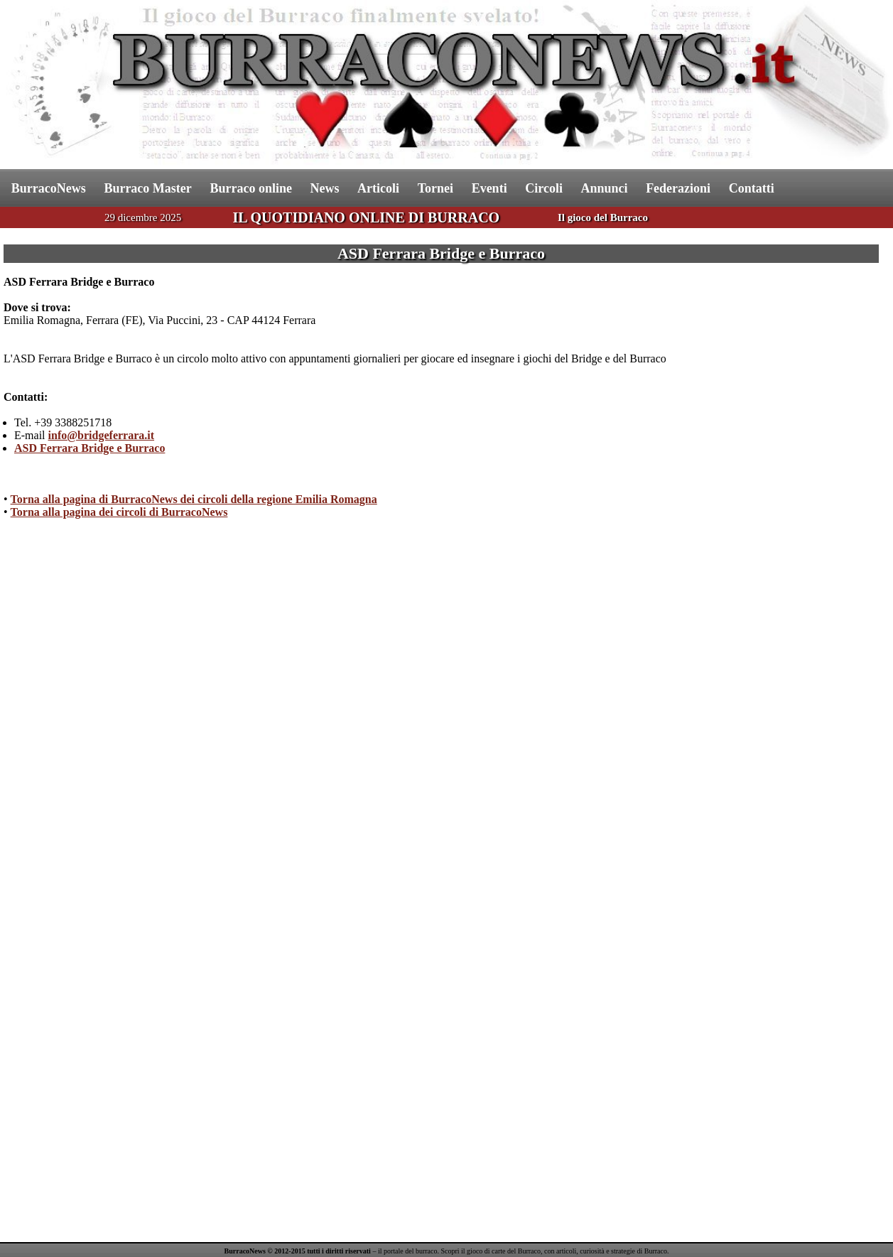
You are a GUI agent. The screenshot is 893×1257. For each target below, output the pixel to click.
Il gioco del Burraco (603, 217)
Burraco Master (147, 188)
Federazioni (678, 188)
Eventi (489, 188)
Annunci (603, 188)
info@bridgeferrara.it (101, 435)
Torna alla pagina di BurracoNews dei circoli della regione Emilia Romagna (194, 499)
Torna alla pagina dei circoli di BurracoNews (119, 512)
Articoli (378, 188)
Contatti (751, 188)
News (325, 188)
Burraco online (251, 188)
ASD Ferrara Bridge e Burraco (89, 448)
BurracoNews (48, 188)
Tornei (435, 188)
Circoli (544, 188)
